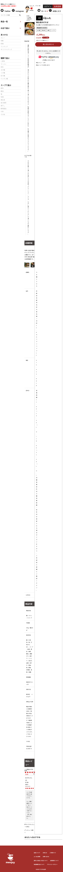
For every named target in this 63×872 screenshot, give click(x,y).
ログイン (47, 6)
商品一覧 (11, 21)
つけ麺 (3, 73)
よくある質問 (37, 856)
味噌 (2, 97)
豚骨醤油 (3, 108)
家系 (2, 67)
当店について (37, 852)
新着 (2, 43)
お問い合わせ (46, 856)
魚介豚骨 (3, 103)
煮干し (3, 106)
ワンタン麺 (4, 78)
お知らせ (45, 852)
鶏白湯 (3, 100)
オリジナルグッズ (6, 49)
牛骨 (2, 111)
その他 (3, 114)
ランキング (4, 46)
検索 (20, 15)
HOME (27, 16)
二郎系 (3, 61)
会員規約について (54, 860)
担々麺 (3, 76)
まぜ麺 (3, 70)
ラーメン (3, 64)
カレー (3, 38)
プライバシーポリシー (52, 864)
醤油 (2, 91)
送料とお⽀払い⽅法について (41, 860)
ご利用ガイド (53, 852)
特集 (2, 41)
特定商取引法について (39, 864)
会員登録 (57, 6)
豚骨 (2, 88)
